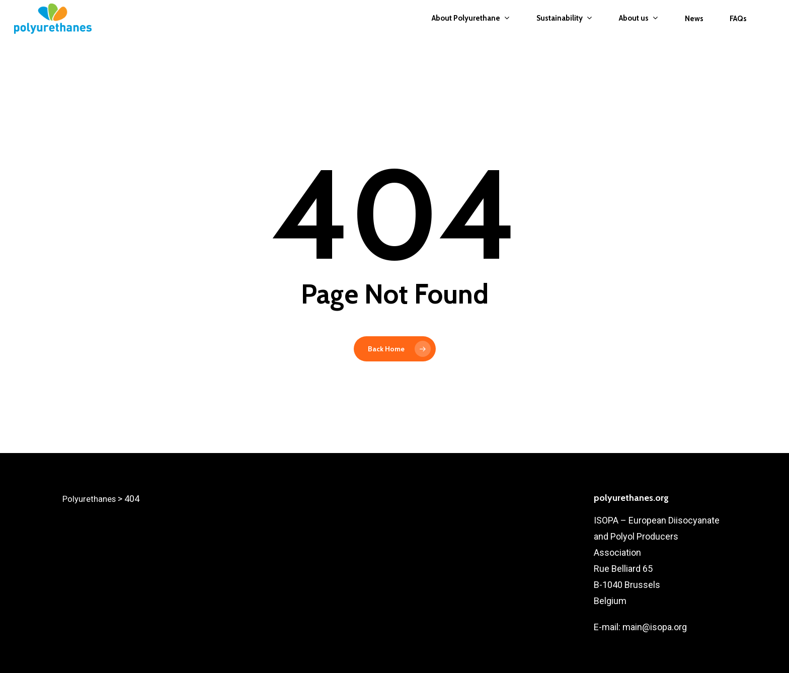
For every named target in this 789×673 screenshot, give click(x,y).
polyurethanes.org (631, 497)
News (694, 32)
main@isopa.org (653, 627)
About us (638, 32)
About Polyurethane (470, 32)
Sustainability (564, 32)
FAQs (738, 32)
